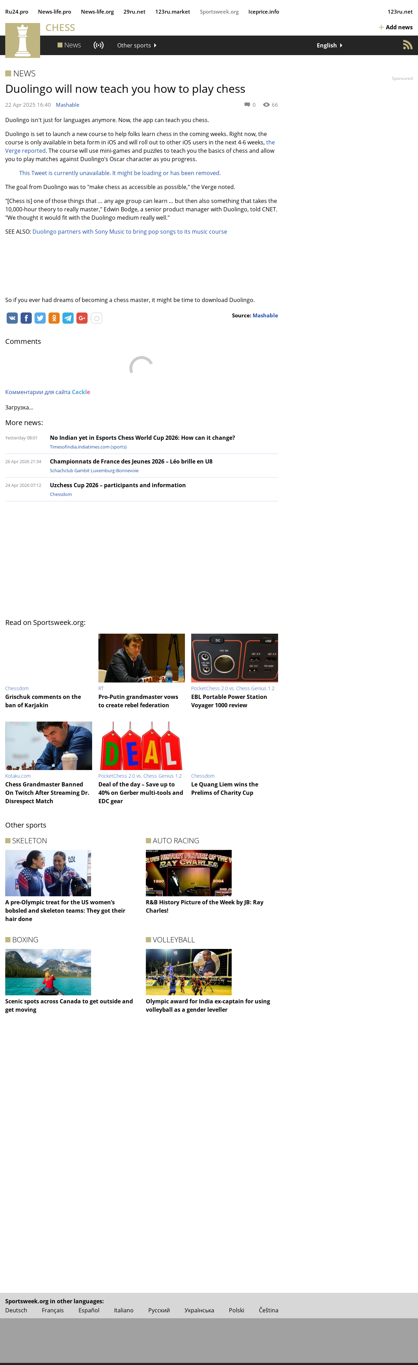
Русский (159, 1310)
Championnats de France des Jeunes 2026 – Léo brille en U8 (131, 461)
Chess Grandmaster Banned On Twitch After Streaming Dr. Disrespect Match (47, 792)
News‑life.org (97, 11)
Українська (199, 1310)
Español (89, 1310)
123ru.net (400, 11)
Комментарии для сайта (47, 392)
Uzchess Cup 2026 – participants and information (118, 485)
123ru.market (172, 11)
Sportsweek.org (219, 11)
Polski (236, 1310)
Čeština (268, 1310)
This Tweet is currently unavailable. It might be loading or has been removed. (120, 173)
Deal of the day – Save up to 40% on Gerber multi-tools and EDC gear (140, 792)
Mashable (67, 104)
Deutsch (16, 1310)
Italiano (124, 1310)
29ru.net (134, 11)
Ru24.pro (16, 11)
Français (53, 1310)
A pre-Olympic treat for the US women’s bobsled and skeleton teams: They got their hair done (65, 910)
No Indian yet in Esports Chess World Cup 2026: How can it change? (142, 438)
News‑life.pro (54, 11)
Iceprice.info (263, 11)
